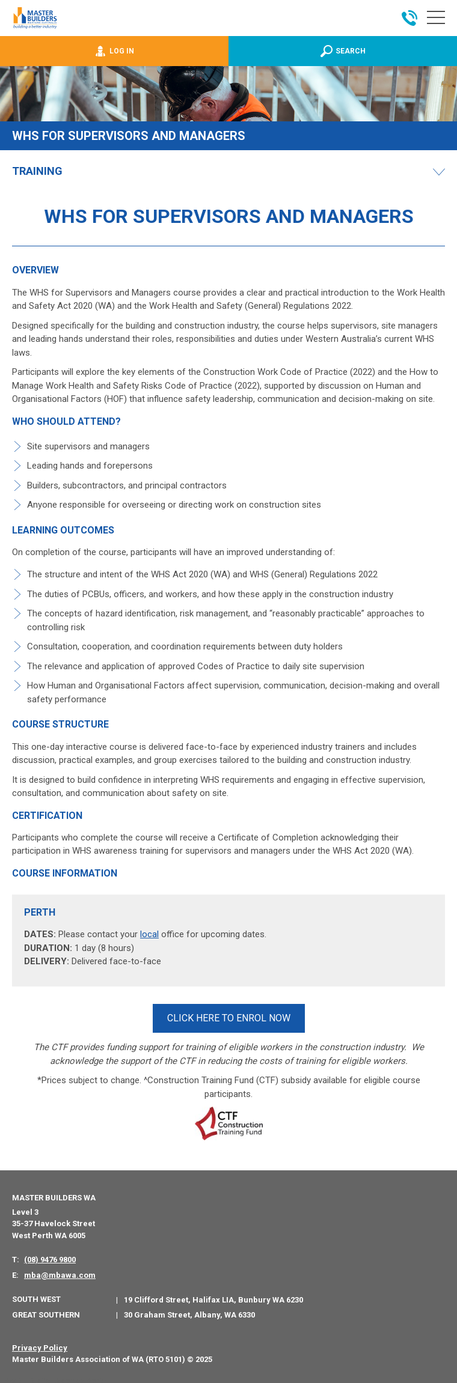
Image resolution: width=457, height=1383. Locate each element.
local (149, 934)
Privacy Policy (39, 1343)
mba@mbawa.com (60, 1270)
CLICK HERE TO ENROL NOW (228, 1016)
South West (36, 1295)
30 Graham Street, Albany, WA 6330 (189, 1311)
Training (37, 171)
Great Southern (46, 1310)
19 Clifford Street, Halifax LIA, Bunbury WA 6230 (213, 1296)
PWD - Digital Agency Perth (55, 1376)
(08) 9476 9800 (50, 1255)
